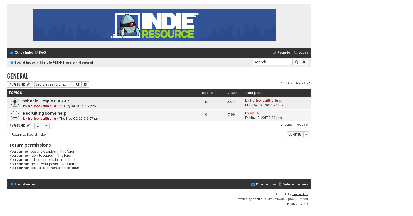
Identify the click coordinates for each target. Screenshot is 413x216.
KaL (253, 113)
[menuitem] (40, 52)
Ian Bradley (300, 194)
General (17, 76)
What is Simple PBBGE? (46, 101)
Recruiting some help (44, 113)
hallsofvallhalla (42, 106)
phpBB (257, 199)
